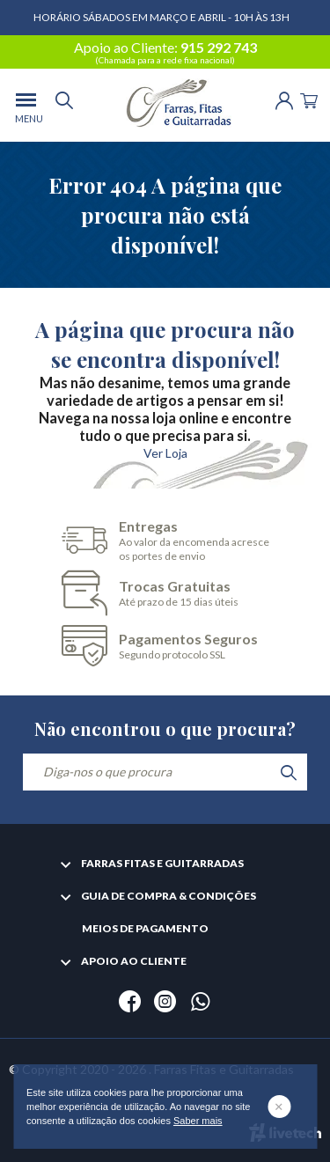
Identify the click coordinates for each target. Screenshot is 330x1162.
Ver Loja (165, 452)
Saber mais (198, 1120)
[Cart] (309, 99)
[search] (64, 105)
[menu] (26, 105)
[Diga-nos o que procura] (165, 772)
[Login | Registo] (284, 99)
